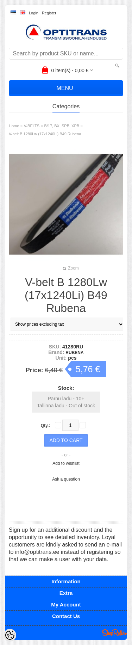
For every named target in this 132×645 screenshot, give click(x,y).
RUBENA (74, 352)
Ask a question (66, 479)
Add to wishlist (66, 463)
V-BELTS (31, 126)
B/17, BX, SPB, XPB (61, 126)
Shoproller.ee (114, 632)
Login (33, 13)
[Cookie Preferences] (10, 635)
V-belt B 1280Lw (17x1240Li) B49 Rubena (45, 134)
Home (14, 126)
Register (49, 13)
